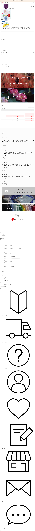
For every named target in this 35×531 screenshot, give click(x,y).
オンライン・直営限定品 (5, 42)
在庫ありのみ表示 (8, 284)
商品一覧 (3, 185)
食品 (1, 61)
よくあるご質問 (5, 184)
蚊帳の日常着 (3, 44)
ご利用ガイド (2, 181)
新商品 (6, 277)
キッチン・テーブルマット (5, 56)
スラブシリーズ (3, 46)
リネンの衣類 (3, 50)
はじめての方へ (5, 183)
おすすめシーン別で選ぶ (5, 66)
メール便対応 (7, 278)
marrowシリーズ (4, 48)
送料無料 (6, 280)
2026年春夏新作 (4, 41)
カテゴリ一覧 (3, 39)
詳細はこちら (4, 155)
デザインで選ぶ (3, 68)
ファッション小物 (4, 52)
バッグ (2, 54)
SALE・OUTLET (4, 64)
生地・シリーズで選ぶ (5, 71)
